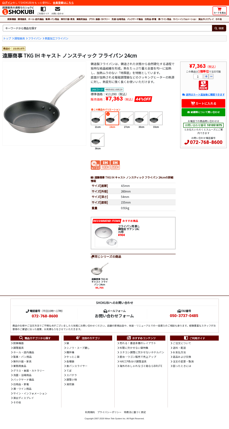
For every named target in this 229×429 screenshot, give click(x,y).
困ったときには (182, 366)
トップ (7, 38)
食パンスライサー (77, 366)
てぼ (69, 370)
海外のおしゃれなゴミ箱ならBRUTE (141, 366)
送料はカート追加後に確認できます (203, 94)
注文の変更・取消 (183, 361)
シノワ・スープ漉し (78, 348)
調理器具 (22, 19)
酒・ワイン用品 (164, 19)
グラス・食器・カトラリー (99, 19)
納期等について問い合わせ (203, 112)
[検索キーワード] (107, 28)
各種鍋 (70, 361)
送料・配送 (179, 348)
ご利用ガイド (194, 338)
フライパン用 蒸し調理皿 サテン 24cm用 (129, 229)
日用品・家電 (150, 19)
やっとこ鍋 (73, 357)
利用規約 (90, 412)
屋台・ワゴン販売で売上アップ (138, 357)
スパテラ (71, 375)
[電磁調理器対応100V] (105, 164)
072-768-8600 (206, 142)
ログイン (7, 2)
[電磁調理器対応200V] (115, 164)
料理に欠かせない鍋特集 (134, 348)
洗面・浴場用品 (118, 19)
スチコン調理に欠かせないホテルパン (142, 352)
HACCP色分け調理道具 (133, 361)
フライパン (34, 38)
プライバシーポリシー (109, 412)
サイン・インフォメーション (184, 19)
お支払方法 (179, 352)
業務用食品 (82, 19)
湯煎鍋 (70, 384)
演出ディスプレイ (206, 19)
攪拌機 (70, 352)
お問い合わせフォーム (114, 316)
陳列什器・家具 (67, 19)
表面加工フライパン (56, 38)
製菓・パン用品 (52, 19)
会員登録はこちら (63, 2)
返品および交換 (182, 357)
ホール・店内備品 (36, 19)
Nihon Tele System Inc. (115, 418)
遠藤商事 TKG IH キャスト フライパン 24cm (99, 281)
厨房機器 (11, 19)
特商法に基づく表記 (135, 412)
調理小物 (71, 379)
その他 (218, 19)
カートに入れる (203, 103)
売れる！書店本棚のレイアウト (138, 343)
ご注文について (182, 343)
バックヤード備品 (135, 19)
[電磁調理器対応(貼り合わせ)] (95, 164)
